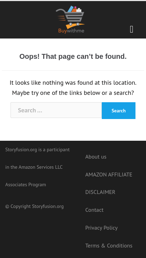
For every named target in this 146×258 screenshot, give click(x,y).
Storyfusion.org (48, 206)
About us (95, 156)
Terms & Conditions (108, 245)
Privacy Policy (101, 227)
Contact (94, 209)
